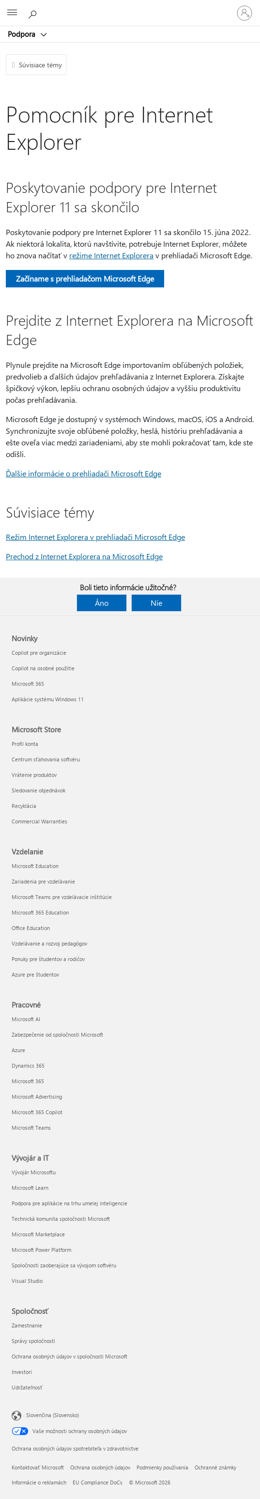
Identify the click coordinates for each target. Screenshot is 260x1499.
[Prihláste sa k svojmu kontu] (244, 13)
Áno (101, 603)
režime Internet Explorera (111, 255)
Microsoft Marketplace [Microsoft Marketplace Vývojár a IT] (38, 1234)
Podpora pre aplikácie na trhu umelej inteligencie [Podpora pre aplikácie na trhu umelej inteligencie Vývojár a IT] (69, 1203)
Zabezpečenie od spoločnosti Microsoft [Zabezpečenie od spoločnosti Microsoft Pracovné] (57, 1034)
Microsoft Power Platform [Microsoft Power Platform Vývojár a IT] (41, 1249)
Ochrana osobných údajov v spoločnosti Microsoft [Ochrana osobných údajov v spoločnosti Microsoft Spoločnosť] (69, 1356)
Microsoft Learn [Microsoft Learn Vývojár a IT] (30, 1187)
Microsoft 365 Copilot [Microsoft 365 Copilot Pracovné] (37, 1112)
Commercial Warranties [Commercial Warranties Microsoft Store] (39, 821)
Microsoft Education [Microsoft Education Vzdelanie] (35, 865)
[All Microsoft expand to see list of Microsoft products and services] (12, 13)
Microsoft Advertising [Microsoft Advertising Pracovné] (37, 1096)
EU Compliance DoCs (97, 1482)
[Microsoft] (130, 7)
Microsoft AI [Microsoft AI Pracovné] (26, 1019)
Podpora (22, 34)
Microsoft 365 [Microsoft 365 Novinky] (28, 683)
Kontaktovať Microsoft (38, 1467)
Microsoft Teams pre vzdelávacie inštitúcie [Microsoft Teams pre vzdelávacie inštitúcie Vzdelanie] (62, 896)
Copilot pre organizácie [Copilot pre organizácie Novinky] (39, 652)
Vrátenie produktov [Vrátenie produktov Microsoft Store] (34, 774)
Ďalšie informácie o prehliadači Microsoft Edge (83, 473)
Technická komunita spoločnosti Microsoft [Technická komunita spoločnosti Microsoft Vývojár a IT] (61, 1218)
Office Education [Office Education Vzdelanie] (31, 927)
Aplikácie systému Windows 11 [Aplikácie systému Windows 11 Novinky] (48, 699)
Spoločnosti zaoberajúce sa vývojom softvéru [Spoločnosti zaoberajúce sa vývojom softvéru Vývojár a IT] (64, 1265)
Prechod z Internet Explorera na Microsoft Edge (84, 556)
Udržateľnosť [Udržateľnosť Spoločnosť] (27, 1387)
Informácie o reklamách (39, 1482)
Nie (156, 603)
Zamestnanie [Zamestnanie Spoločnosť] (27, 1325)
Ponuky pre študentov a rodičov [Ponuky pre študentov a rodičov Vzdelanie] (48, 959)
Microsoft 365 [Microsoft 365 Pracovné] (28, 1081)
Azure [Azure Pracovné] (18, 1050)
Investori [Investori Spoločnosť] (22, 1371)
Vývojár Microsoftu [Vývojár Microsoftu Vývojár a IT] (34, 1172)
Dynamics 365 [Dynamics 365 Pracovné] (28, 1065)
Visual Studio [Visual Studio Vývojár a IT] (27, 1280)
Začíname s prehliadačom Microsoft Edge (85, 278)
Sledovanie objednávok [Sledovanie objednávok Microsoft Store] (38, 790)
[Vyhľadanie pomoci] (34, 12)
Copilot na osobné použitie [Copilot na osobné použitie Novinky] (43, 668)
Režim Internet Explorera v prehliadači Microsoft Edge (95, 537)
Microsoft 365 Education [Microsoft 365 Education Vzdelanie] (40, 912)
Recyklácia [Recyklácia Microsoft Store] (24, 805)
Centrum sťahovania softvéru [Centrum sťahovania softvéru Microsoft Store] (46, 759)
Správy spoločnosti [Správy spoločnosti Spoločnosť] (33, 1340)
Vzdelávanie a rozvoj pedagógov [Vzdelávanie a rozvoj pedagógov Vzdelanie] (49, 943)
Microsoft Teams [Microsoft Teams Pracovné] (31, 1127)
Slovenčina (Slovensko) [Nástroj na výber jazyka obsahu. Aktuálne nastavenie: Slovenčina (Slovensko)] (52, 1415)
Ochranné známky (215, 1467)
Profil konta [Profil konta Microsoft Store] (25, 743)
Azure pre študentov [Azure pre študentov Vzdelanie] (35, 974)
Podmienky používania (162, 1467)
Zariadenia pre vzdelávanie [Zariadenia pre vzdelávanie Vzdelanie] (43, 881)
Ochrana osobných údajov (100, 1467)
